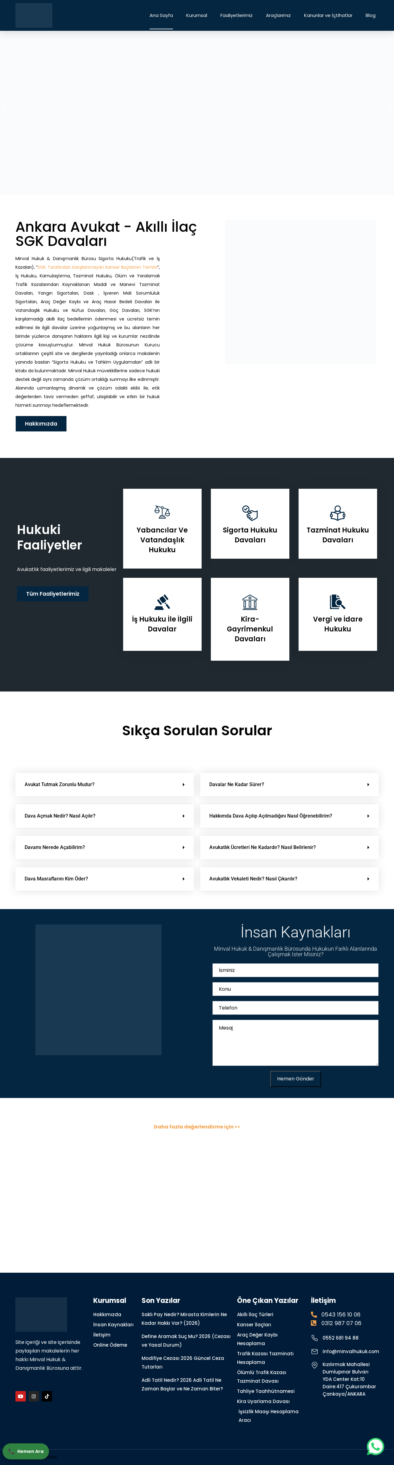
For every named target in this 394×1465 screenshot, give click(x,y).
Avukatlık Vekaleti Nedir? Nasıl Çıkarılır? (253, 879)
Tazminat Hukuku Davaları (338, 535)
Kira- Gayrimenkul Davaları (250, 629)
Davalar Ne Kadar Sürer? (236, 784)
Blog (371, 15)
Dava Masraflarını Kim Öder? (56, 879)
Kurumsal (196, 15)
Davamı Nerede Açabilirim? (55, 847)
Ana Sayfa (161, 15)
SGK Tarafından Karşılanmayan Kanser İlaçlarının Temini (97, 267)
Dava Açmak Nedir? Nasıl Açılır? (60, 816)
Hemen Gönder (295, 1078)
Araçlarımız (278, 15)
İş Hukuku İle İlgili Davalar (162, 624)
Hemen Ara (26, 1450)
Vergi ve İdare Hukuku (338, 624)
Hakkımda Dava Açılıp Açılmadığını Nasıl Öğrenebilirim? (270, 816)
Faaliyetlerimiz (236, 15)
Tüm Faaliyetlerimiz (52, 594)
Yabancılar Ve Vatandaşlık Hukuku (162, 540)
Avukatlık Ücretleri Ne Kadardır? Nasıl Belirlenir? (262, 847)
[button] (4, 108)
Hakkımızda (41, 423)
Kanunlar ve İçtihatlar (328, 15)
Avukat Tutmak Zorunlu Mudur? (59, 784)
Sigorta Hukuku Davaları (250, 535)
